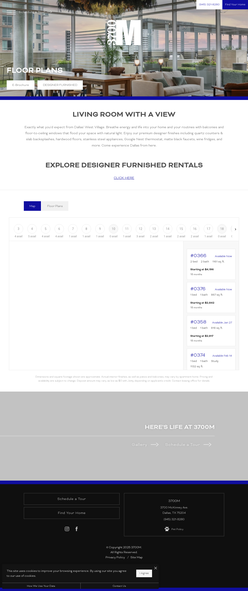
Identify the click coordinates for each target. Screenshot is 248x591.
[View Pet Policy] (174, 529)
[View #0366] (211, 264)
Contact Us (119, 585)
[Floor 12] (140, 229)
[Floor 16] (194, 229)
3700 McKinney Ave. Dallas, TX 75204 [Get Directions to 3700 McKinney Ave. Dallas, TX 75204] (174, 510)
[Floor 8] (86, 229)
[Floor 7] (73, 229)
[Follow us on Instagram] (67, 530)
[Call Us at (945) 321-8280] (209, 4)
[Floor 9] (100, 229)
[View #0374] (211, 366)
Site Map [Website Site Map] (136, 557)
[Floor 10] (113, 229)
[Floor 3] (18, 229)
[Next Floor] (235, 229)
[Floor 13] (154, 229)
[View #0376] (211, 297)
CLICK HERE (124, 178)
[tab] (32, 206)
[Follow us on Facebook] (76, 530)
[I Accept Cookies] (155, 568)
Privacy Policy (115, 557)
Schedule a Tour (35, 12)
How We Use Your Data (41, 585)
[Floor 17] (208, 229)
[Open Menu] (11, 12)
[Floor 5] (46, 229)
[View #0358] (211, 330)
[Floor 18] (222, 229)
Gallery (145, 444)
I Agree (143, 573)
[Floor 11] (127, 229)
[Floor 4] (32, 229)
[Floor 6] (59, 229)
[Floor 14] (168, 229)
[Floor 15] (181, 229)
